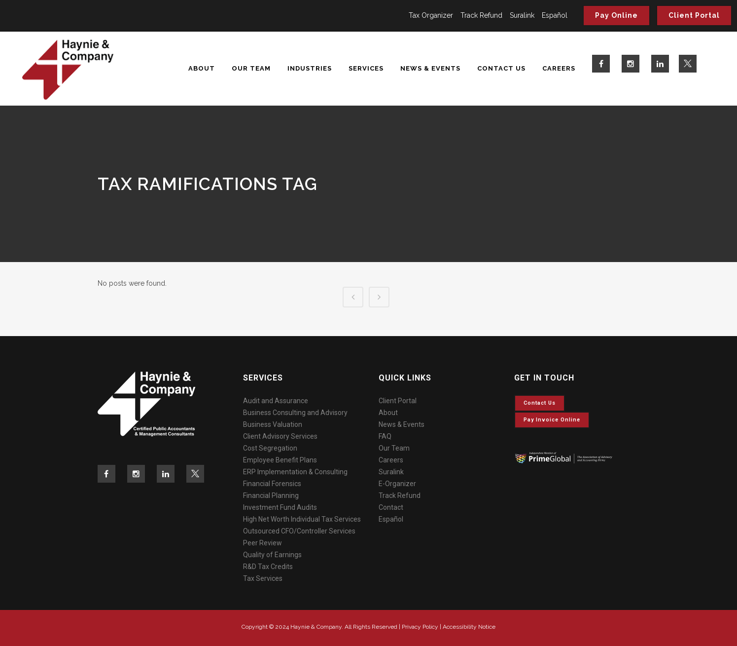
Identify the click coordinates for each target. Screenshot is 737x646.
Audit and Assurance (275, 401)
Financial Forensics (272, 484)
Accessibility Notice (469, 626)
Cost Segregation (270, 448)
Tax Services (262, 578)
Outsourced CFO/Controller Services (299, 531)
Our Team (394, 448)
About (388, 413)
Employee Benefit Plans (280, 460)
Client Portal (694, 15)
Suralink (522, 15)
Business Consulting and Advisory (295, 413)
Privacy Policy (420, 626)
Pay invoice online (552, 420)
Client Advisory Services (280, 436)
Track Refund (481, 15)
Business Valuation (272, 424)
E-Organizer (397, 484)
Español (554, 15)
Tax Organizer (431, 15)
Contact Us (540, 403)
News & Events (401, 424)
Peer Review (262, 543)
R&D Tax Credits (268, 566)
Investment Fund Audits (280, 507)
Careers (391, 460)
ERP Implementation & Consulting (295, 472)
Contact (391, 507)
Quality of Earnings (272, 555)
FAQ (385, 436)
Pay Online (616, 15)
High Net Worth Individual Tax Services (302, 519)
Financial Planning (271, 495)
